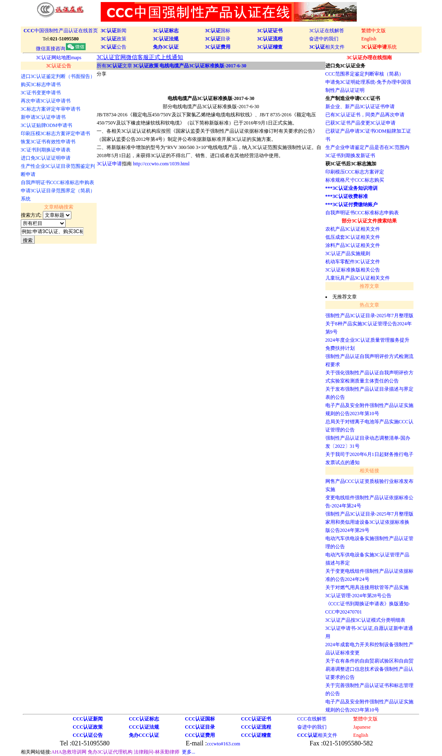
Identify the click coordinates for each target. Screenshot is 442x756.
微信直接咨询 (61, 48)
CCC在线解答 (312, 719)
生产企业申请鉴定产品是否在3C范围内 (367, 147)
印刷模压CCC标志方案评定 (354, 172)
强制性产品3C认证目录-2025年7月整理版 (369, 315)
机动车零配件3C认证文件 (352, 262)
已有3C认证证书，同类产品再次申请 (364, 115)
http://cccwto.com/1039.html (161, 164)
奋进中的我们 (323, 39)
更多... (188, 752)
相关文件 (327, 47)
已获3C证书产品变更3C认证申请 (360, 123)
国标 (218, 30)
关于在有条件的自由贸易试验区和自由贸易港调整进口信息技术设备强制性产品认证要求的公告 (369, 669)
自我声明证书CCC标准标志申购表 (362, 213)
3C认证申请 (109, 164)
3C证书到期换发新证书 (350, 155)
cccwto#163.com (223, 744)
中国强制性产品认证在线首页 (61, 30)
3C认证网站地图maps (58, 57)
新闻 (113, 30)
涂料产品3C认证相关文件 (352, 245)
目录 (218, 39)
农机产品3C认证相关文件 (352, 229)
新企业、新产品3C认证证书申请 (360, 106)
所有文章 (114, 66)
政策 (113, 39)
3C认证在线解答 (326, 30)
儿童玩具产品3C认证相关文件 (357, 278)
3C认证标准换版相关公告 (352, 270)
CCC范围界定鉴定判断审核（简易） (364, 74)
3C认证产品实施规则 (347, 253)
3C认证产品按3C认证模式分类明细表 (365, 620)
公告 (113, 47)
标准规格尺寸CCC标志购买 (354, 180)
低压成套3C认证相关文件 (352, 237)
